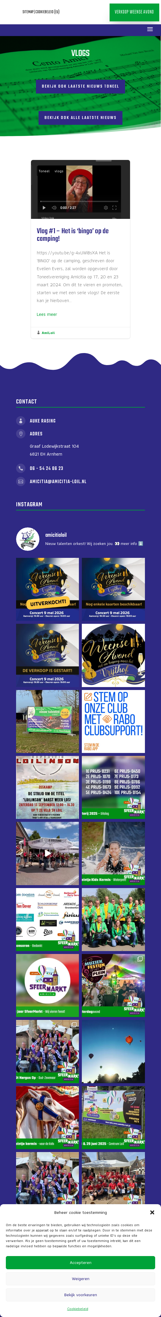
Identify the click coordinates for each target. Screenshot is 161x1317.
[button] (152, 1212)
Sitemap (27, 12)
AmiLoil (48, 332)
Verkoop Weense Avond (134, 12)
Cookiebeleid (77, 1308)
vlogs (59, 171)
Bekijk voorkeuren (80, 1294)
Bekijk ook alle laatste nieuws (80, 118)
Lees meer (47, 314)
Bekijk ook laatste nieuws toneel (80, 86)
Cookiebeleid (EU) (47, 12)
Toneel (44, 171)
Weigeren (80, 1278)
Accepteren (80, 1262)
